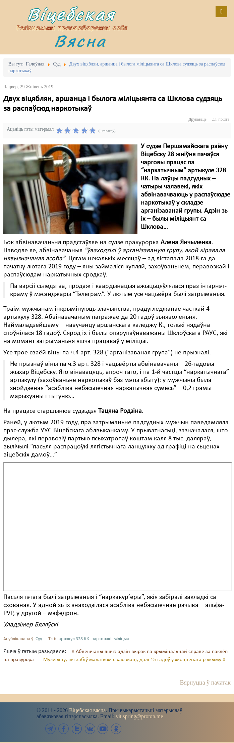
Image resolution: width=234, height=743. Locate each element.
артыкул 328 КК (74, 639)
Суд (39, 639)
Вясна (80, 41)
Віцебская (71, 14)
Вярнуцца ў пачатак (205, 682)
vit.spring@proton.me (139, 716)
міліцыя (121, 639)
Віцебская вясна (87, 710)
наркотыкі (101, 639)
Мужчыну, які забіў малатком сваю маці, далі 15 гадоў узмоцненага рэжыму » (134, 659)
